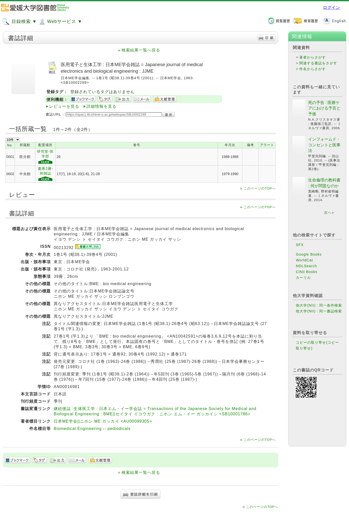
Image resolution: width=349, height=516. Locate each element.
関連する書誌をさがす (318, 63)
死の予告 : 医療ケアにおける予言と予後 (324, 108)
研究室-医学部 (45, 157)
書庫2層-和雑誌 (45, 174)
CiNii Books (306, 272)
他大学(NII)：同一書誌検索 (319, 311)
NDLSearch (306, 266)
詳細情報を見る (101, 106)
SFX (300, 245)
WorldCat (304, 260)
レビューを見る (64, 106)
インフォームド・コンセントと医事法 (324, 145)
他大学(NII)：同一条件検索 (319, 305)
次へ (328, 212)
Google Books (309, 254)
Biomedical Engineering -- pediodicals (92, 428)
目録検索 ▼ (19, 21)
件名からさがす (312, 69)
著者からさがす (312, 57)
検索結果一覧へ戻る (141, 50)
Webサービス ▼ (60, 21)
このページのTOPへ (260, 188)
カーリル (303, 278)
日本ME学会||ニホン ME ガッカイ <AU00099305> (103, 421)
